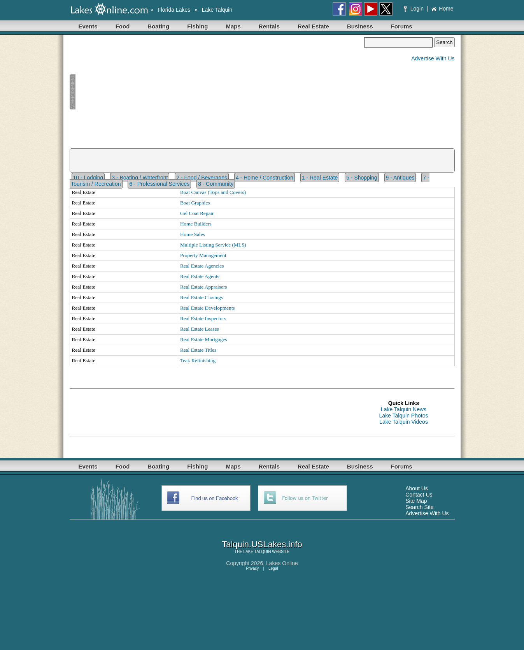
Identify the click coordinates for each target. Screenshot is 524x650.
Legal (273, 568)
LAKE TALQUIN (257, 552)
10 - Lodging (88, 177)
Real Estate (313, 26)
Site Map (416, 501)
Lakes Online (282, 563)
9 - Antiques (400, 177)
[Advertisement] (217, 91)
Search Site (419, 507)
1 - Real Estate (320, 177)
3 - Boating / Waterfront (140, 177)
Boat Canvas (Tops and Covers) (213, 192)
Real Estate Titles (198, 350)
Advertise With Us (432, 58)
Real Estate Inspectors (203, 318)
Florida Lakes (174, 10)
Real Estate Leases (199, 329)
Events (88, 26)
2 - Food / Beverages (201, 177)
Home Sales (192, 234)
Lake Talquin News (403, 409)
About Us (416, 488)
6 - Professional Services (159, 184)
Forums (401, 26)
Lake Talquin (217, 10)
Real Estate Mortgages (203, 339)
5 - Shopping (361, 177)
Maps (233, 26)
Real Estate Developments (207, 308)
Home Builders (196, 224)
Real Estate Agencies (202, 266)
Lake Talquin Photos (403, 415)
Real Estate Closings (201, 297)
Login (414, 8)
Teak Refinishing (198, 360)
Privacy (252, 568)
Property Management (203, 255)
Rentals (269, 26)
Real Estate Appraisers (203, 287)
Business (360, 26)
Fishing (197, 26)
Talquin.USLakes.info (262, 544)
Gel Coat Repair (197, 213)
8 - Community (215, 184)
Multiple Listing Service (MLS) (213, 245)
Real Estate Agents (199, 276)
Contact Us (418, 494)
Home (442, 8)
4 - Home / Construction (264, 177)
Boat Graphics (195, 203)
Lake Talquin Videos (403, 422)
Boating (158, 26)
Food (123, 26)
